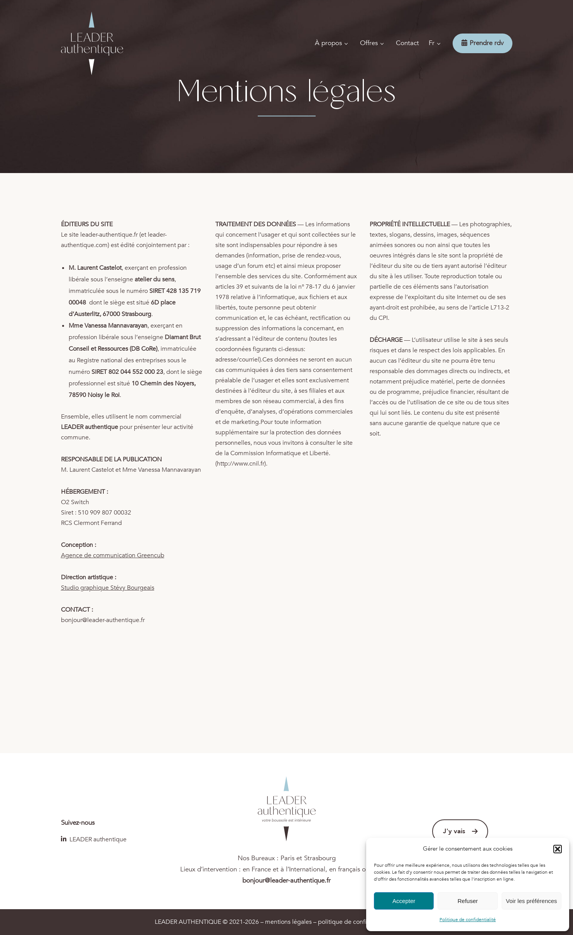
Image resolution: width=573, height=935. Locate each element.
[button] (557, 849)
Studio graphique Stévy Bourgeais (107, 588)
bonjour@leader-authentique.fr (103, 620)
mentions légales (288, 922)
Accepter (403, 901)
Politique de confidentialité (467, 920)
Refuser (468, 901)
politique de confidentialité (355, 922)
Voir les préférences (531, 901)
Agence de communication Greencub (112, 555)
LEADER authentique (94, 839)
